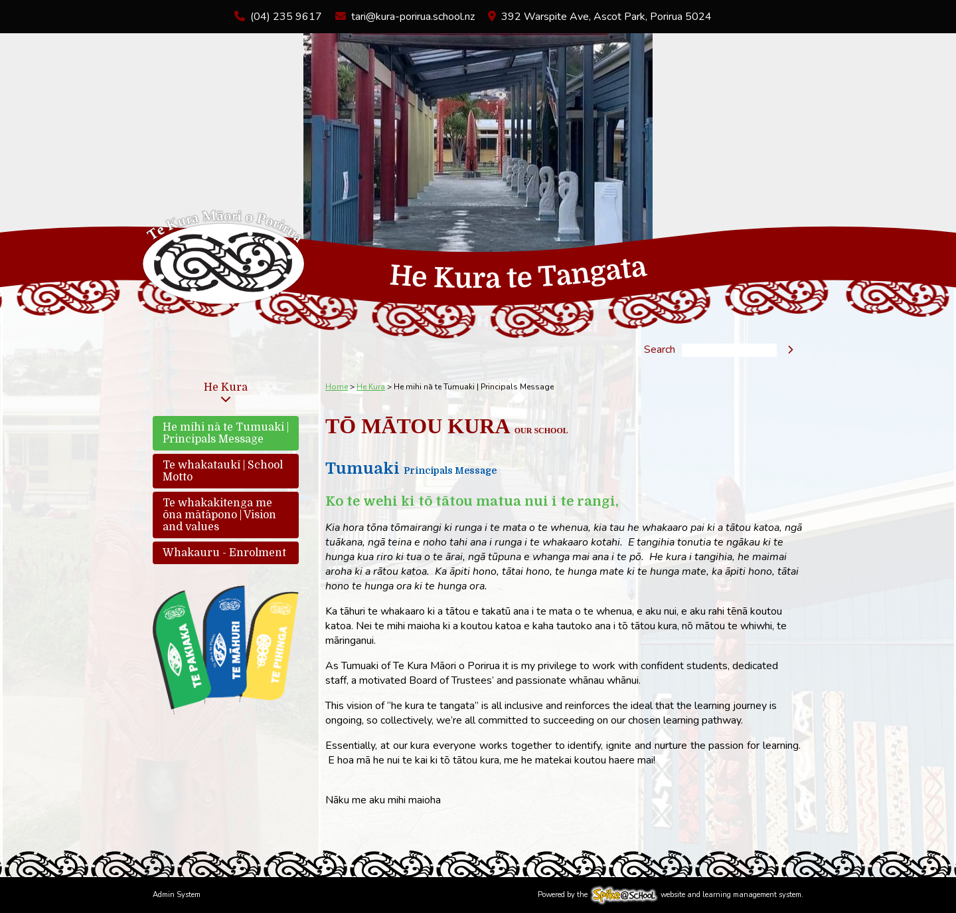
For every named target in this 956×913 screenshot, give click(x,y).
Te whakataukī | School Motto (223, 471)
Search (659, 350)
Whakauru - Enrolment (224, 553)
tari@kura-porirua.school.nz (413, 16)
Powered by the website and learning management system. (670, 895)
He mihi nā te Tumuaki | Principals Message (226, 433)
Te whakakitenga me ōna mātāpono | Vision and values (219, 515)
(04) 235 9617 (286, 16)
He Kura (226, 387)
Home (336, 386)
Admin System (176, 895)
